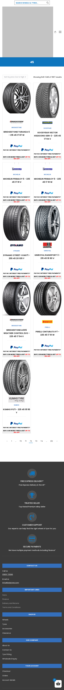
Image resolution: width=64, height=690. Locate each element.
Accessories (7, 628)
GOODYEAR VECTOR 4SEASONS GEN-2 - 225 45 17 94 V (47, 135)
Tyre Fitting (6, 654)
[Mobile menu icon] (60, 31)
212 (51, 441)
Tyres (4, 624)
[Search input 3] (30, 3)
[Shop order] (15, 77)
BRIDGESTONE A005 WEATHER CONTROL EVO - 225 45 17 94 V (17, 333)
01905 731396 (7, 574)
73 (36, 441)
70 (21, 441)
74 (41, 441)
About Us (6, 645)
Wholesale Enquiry (9, 659)
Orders (5, 675)
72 (31, 441)
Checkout (6, 671)
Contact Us (7, 650)
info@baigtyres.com (10, 583)
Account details (8, 680)
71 (26, 441)
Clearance (6, 633)
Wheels (5, 620)
